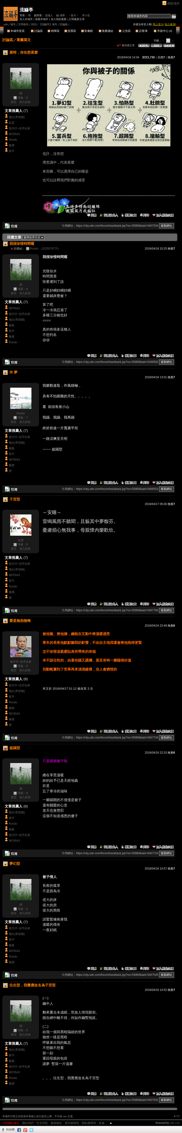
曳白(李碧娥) (17, 117)
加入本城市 (26, 19)
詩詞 (33, 24)
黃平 (11, 151)
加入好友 (25, 102)
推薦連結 (106, 31)
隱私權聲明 (89, 1123)
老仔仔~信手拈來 (19, 128)
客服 (101, 1123)
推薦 (171, 57)
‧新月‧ (73, 15)
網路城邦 (173, 3)
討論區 (37, 31)
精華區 (53, 31)
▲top (176, 1115)
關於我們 (28, 1123)
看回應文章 (126, 45)
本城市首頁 (16, 31)
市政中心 (163, 31)
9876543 (14, 134)
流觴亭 (26, 9)
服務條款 (56, 1123)
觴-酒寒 (60, 15)
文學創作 (23, 24)
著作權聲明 (72, 1123)
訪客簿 (141, 31)
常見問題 (42, 1123)
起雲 (11, 122)
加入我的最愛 (58, 19)
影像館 (87, 31)
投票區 (70, 31)
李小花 (86, 15)
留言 (14, 102)
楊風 (11, 325)
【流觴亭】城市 (48, 24)
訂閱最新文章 (77, 19)
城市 (13, 24)
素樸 (11, 145)
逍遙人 (49, 15)
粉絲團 (10, 1129)
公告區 (124, 31)
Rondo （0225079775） (45, 248)
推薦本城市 (41, 19)
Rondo (13, 139)
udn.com (175, 1123)
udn (6, 24)
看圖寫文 (24, 40)
